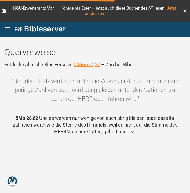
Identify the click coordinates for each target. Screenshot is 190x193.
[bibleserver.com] (40, 29)
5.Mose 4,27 (87, 64)
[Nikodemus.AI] (12, 181)
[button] (185, 11)
